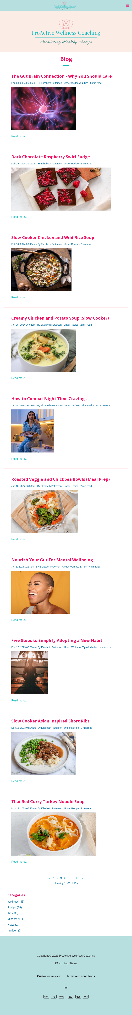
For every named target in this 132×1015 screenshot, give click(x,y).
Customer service (48, 976)
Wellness (76, 83)
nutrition (14, 930)
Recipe (75, 163)
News (13, 924)
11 (77, 878)
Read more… (19, 136)
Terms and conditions (81, 976)
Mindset (93, 405)
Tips (86, 83)
